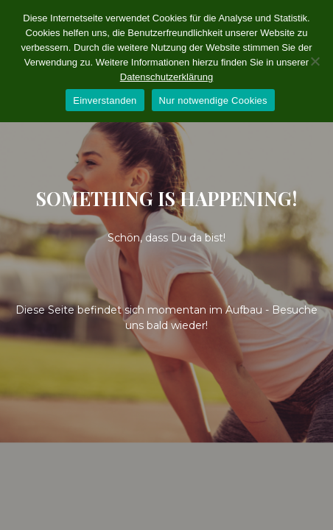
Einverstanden (104, 100)
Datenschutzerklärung (166, 76)
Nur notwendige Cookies (213, 100)
